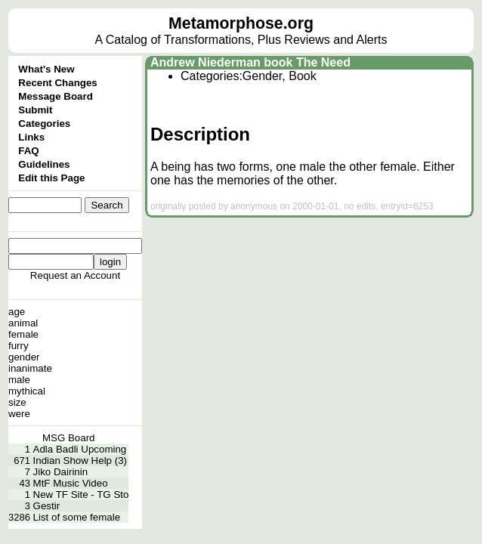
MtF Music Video (70, 483)
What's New (46, 69)
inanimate (30, 368)
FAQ (28, 150)
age (16, 311)
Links (31, 137)
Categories (44, 123)
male (19, 379)
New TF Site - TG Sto (81, 494)
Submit (35, 110)
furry (18, 345)
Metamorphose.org (241, 23)
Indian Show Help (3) (80, 460)
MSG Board (68, 438)
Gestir (46, 506)
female (23, 334)
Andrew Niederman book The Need (250, 62)
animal (23, 323)
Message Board (55, 96)
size (17, 402)
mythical (26, 391)
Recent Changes (57, 82)
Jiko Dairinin (60, 472)
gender (24, 357)
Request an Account (75, 275)
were (19, 413)
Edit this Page (51, 178)
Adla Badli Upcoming (80, 449)
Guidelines (44, 164)
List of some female (77, 517)
